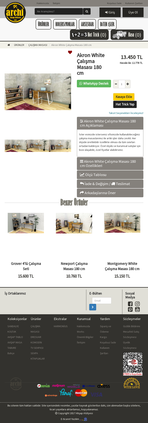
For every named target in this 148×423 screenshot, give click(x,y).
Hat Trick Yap (125, 104)
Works (80, 331)
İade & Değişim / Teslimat (105, 184)
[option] (38, 92)
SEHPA (34, 353)
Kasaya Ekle (124, 97)
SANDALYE (13, 326)
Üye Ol (133, 12)
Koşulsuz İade (114, 3)
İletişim (56, 3)
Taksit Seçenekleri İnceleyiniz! (126, 113)
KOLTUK (12, 331)
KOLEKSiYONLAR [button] (65, 24)
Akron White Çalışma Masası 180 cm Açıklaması (108, 123)
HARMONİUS (61, 326)
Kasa (126, 34)
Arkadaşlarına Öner (98, 193)
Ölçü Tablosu (93, 175)
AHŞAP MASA (15, 342)
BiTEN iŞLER (107, 24)
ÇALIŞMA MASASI (37, 45)
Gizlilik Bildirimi (131, 326)
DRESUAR (36, 337)
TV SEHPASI (37, 348)
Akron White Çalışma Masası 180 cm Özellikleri (108, 163)
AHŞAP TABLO (15, 337)
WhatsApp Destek (93, 83)
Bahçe (11, 353)
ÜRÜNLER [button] (43, 24)
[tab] (110, 123)
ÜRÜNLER (19, 45)
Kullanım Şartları (134, 3)
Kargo (103, 337)
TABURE (12, 348)
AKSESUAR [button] (87, 24)
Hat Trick (88, 34)
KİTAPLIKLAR (38, 358)
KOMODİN (36, 342)
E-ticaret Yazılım (74, 419)
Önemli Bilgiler (85, 337)
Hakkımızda (43, 3)
